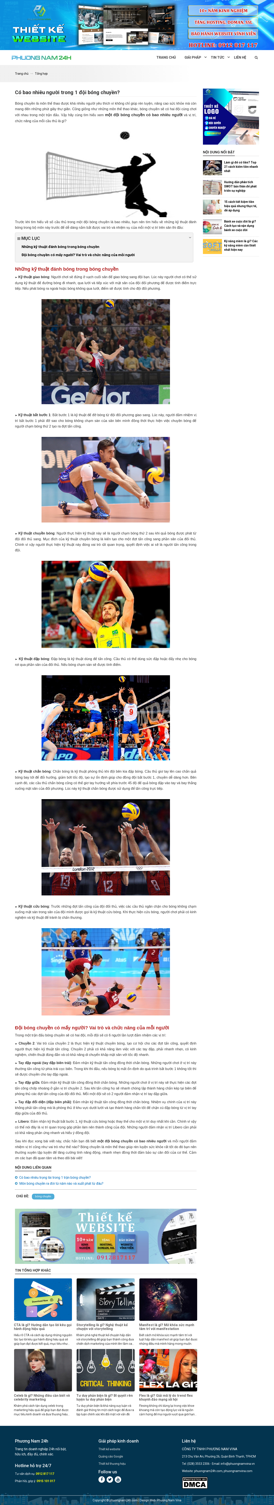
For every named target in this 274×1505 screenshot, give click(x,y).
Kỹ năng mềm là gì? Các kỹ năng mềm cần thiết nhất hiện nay (241, 245)
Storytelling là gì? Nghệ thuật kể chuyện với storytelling (102, 1327)
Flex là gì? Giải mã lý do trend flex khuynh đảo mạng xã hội (166, 1397)
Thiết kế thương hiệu (112, 1463)
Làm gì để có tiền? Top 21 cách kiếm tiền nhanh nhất (241, 167)
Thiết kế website (109, 1449)
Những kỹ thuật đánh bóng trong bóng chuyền (60, 247)
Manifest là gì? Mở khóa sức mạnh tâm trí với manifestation (166, 1327)
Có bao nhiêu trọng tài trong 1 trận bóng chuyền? (55, 1178)
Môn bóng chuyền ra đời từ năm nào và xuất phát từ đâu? (61, 1183)
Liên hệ (240, 57)
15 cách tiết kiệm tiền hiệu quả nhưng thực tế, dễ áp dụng (240, 206)
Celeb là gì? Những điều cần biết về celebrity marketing (42, 1397)
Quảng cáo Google (110, 1456)
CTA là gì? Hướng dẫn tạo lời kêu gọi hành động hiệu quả (42, 1327)
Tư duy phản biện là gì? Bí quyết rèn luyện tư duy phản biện (104, 1397)
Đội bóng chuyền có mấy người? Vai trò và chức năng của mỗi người (78, 255)
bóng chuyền (43, 1196)
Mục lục (104, 238)
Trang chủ (166, 57)
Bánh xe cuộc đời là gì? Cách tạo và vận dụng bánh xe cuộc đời (240, 226)
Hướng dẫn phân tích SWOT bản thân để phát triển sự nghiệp (240, 186)
